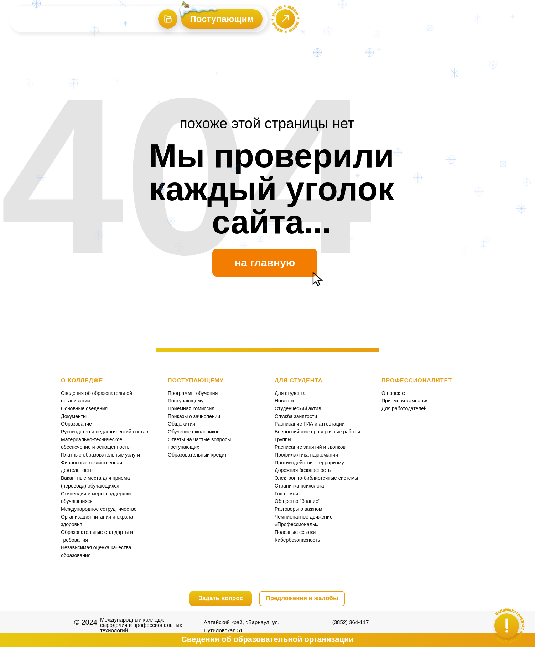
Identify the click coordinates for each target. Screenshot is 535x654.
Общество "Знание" (297, 501)
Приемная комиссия (191, 408)
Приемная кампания (404, 400)
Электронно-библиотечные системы (316, 478)
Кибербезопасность (297, 540)
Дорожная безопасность (303, 470)
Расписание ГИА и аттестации (309, 424)
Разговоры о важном (298, 509)
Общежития (181, 424)
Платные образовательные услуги (100, 455)
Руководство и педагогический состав (104, 431)
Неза (66, 547)
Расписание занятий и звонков (310, 447)
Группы (283, 439)
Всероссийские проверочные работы (317, 431)
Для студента (290, 393)
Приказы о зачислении (194, 416)
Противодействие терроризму (309, 462)
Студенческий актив (298, 408)
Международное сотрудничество (99, 509)
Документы (74, 416)
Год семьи (286, 493)
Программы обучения (193, 393)
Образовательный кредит (197, 455)
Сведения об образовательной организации (267, 639)
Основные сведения (84, 408)
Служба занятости (296, 416)
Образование (76, 424)
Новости (284, 400)
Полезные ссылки (295, 532)
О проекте (393, 393)
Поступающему (185, 400)
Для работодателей (404, 408)
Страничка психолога (299, 486)
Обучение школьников (193, 431)
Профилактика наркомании (306, 455)
